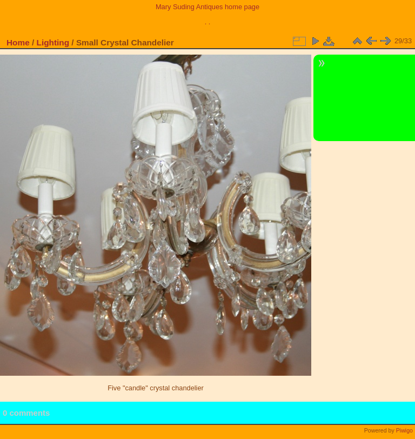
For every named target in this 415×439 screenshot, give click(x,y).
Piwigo (404, 430)
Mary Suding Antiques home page (207, 7)
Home (18, 42)
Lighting (53, 42)
